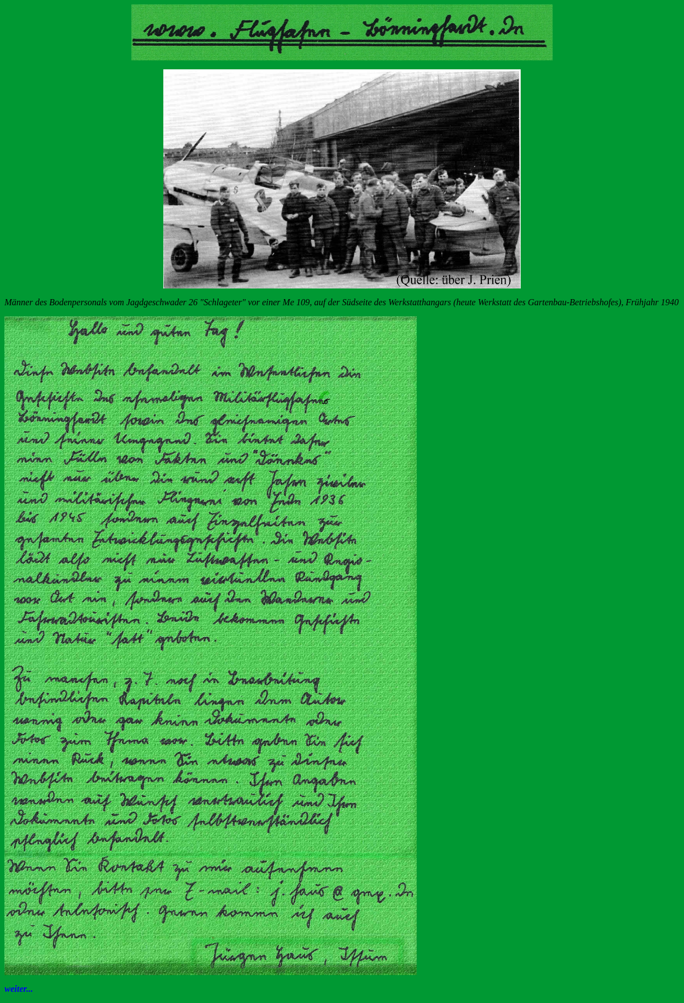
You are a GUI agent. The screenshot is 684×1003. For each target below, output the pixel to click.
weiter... (18, 988)
